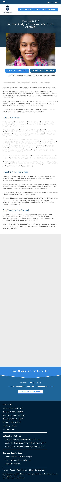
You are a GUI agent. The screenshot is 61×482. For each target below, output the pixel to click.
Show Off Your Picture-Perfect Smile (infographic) (24, 446)
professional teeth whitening (35, 198)
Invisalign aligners (17, 104)
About (12, 470)
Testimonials (22, 470)
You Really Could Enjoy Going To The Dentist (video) (25, 443)
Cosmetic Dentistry (12, 464)
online (45, 226)
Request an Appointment (46, 10)
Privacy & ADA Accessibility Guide (39, 474)
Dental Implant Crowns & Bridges (18, 457)
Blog (11, 83)
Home (5, 83)
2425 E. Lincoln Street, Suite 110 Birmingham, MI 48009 (31, 75)
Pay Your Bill (25, 10)
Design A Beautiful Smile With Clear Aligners (22, 439)
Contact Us (39, 470)
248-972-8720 (35, 110)
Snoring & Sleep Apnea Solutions (18, 460)
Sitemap (18, 476)
